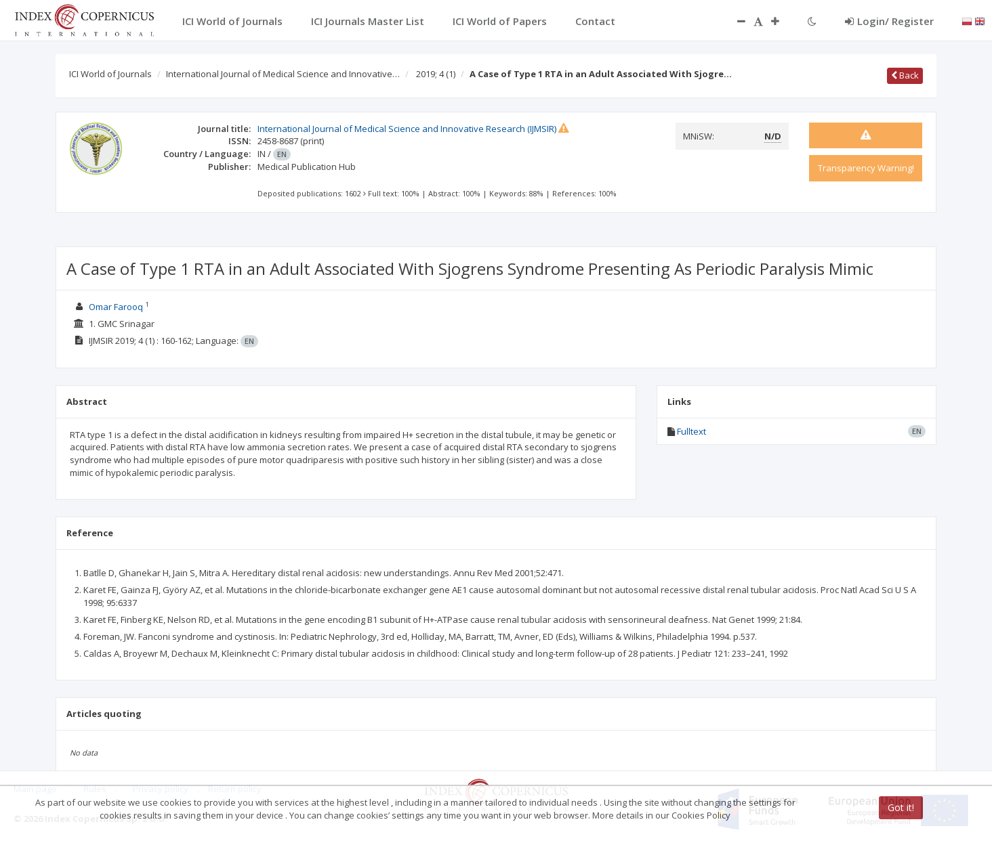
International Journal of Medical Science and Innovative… (283, 74)
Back (905, 75)
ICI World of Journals (110, 74)
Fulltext (691, 431)
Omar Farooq (116, 307)
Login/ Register (889, 21)
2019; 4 (435, 74)
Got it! (901, 807)
